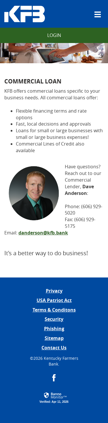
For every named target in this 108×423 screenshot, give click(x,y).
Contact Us (54, 347)
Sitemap (54, 338)
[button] (54, 397)
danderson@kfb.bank (43, 233)
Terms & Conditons (54, 310)
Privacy (54, 291)
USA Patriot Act (54, 300)
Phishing (54, 328)
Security (54, 319)
